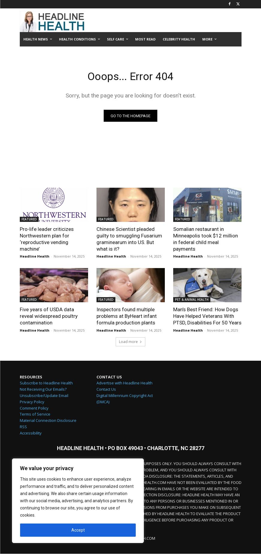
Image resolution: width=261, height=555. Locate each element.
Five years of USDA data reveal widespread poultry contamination (49, 317)
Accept (78, 530)
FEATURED (29, 220)
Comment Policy (34, 409)
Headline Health (34, 257)
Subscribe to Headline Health (46, 384)
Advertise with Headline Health (124, 384)
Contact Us (106, 390)
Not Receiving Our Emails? (43, 390)
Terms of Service (35, 415)
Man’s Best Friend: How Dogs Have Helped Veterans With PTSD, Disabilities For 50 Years (207, 317)
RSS (23, 428)
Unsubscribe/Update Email (44, 396)
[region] (78, 500)
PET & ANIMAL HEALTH (192, 301)
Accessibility (31, 434)
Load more (130, 342)
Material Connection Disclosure (48, 421)
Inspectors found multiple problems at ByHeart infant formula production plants (126, 317)
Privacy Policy (32, 403)
